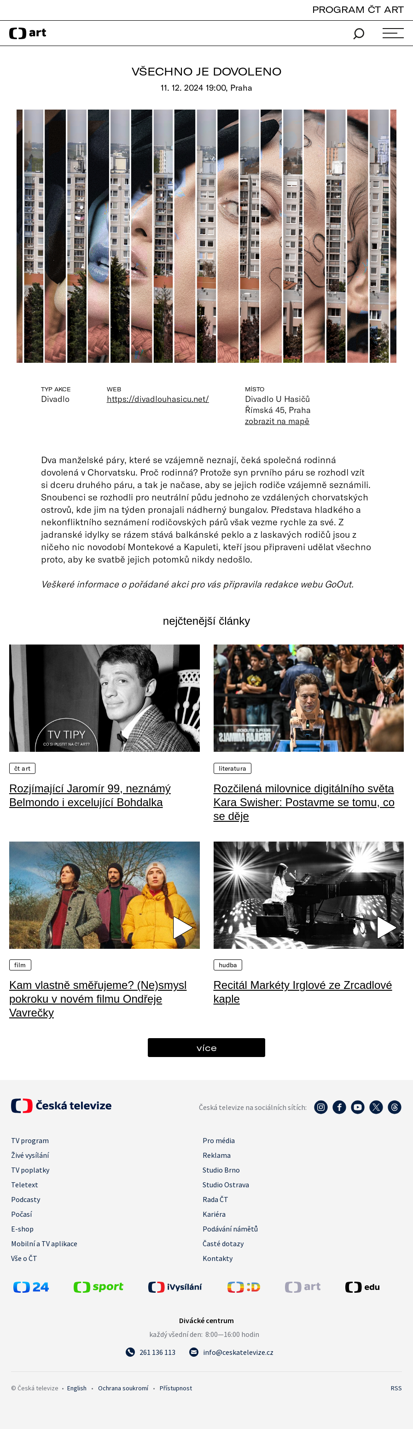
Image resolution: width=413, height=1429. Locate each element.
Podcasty (25, 1199)
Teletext (24, 1184)
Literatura (232, 768)
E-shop (22, 1228)
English (77, 1388)
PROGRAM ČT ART (358, 9)
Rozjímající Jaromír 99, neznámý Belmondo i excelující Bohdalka (90, 795)
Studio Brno (221, 1169)
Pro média (219, 1140)
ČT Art (22, 768)
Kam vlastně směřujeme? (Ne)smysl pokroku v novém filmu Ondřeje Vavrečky (97, 999)
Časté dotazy (223, 1243)
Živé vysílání (30, 1155)
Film (20, 965)
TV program (30, 1140)
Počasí (21, 1214)
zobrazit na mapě (277, 421)
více (207, 1047)
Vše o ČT (24, 1258)
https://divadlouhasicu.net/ (158, 399)
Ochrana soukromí (123, 1388)
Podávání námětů (230, 1228)
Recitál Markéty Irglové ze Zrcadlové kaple (303, 992)
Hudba (228, 965)
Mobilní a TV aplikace (44, 1243)
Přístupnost (176, 1388)
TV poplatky (30, 1169)
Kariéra (214, 1214)
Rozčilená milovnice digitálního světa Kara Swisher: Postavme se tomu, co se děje (304, 802)
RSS (396, 1388)
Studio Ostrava (226, 1184)
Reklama (217, 1155)
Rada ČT (215, 1199)
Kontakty (218, 1258)
